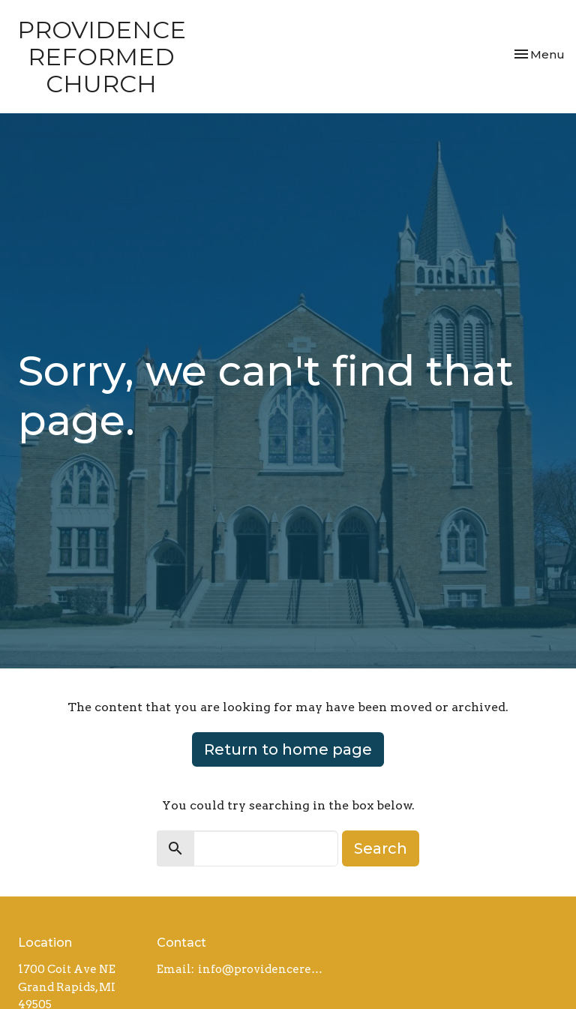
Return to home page (288, 749)
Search (380, 848)
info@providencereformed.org (262, 969)
